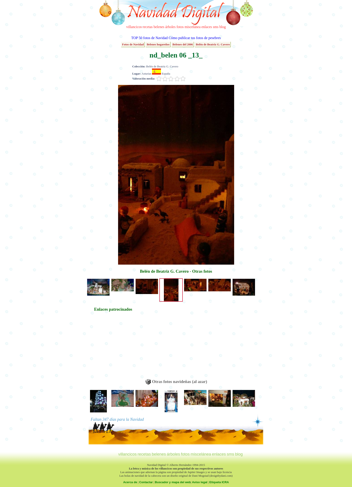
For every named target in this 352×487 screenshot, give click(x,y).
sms (215, 27)
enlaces (206, 27)
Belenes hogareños (158, 44)
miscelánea (192, 27)
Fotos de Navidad (133, 44)
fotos (180, 27)
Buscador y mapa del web (173, 482)
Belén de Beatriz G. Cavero (213, 44)
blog (222, 27)
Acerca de (130, 482)
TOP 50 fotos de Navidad (149, 38)
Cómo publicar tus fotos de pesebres (195, 38)
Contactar (146, 482)
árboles (170, 27)
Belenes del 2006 (182, 44)
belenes (159, 27)
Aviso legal (199, 482)
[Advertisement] (113, 347)
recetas (148, 27)
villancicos (134, 27)
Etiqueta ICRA (219, 482)
